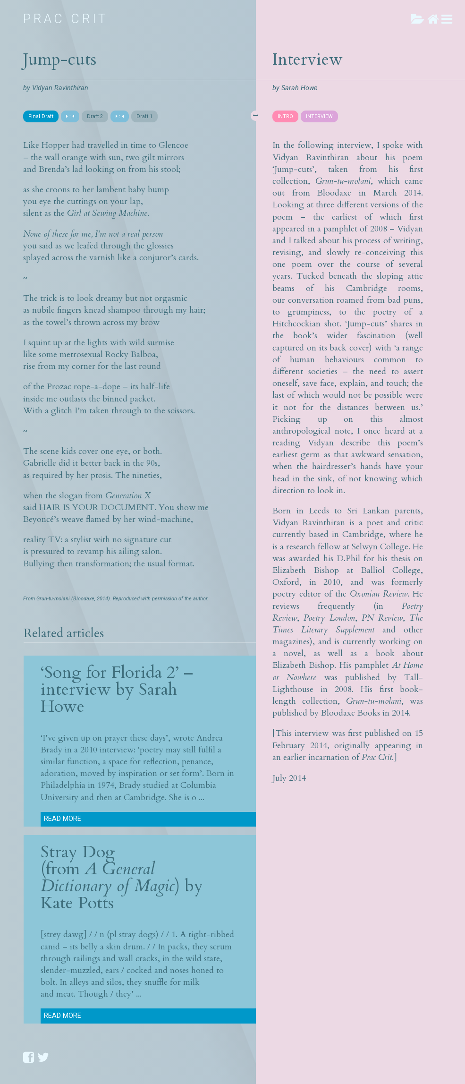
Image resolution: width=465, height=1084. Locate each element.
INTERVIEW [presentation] (319, 116)
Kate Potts (77, 902)
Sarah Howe (299, 88)
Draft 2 (95, 116)
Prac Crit (66, 18)
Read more (62, 819)
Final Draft (40, 116)
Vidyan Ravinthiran (60, 88)
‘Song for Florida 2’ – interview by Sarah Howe (117, 689)
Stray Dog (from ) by (122, 868)
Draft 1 (144, 116)
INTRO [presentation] (285, 116)
